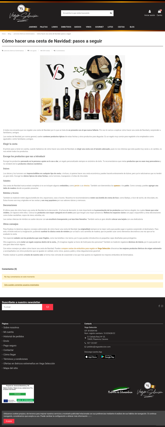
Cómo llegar (9, 354)
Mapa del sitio (10, 368)
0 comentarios (60, 51)
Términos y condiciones (15, 359)
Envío (6, 341)
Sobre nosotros (11, 327)
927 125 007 (92, 343)
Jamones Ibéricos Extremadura (14, 51)
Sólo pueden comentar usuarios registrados (21, 285)
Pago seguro (9, 345)
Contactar (8, 350)
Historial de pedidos (13, 336)
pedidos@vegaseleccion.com (98, 347)
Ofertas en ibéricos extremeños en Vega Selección (29, 363)
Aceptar (9, 421)
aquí (89, 416)
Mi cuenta (8, 332)
